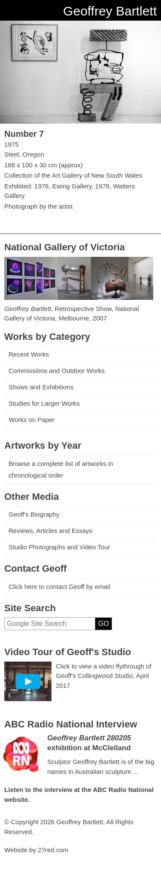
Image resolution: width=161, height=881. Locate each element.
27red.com (53, 849)
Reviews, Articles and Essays (50, 530)
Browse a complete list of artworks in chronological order (61, 469)
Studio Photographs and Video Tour (59, 547)
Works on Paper (32, 419)
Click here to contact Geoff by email (59, 586)
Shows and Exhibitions (41, 387)
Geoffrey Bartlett (110, 11)
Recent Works (29, 354)
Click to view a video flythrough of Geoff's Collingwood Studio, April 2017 (104, 675)
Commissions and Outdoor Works (57, 370)
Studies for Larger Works (44, 403)
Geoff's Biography (34, 514)
